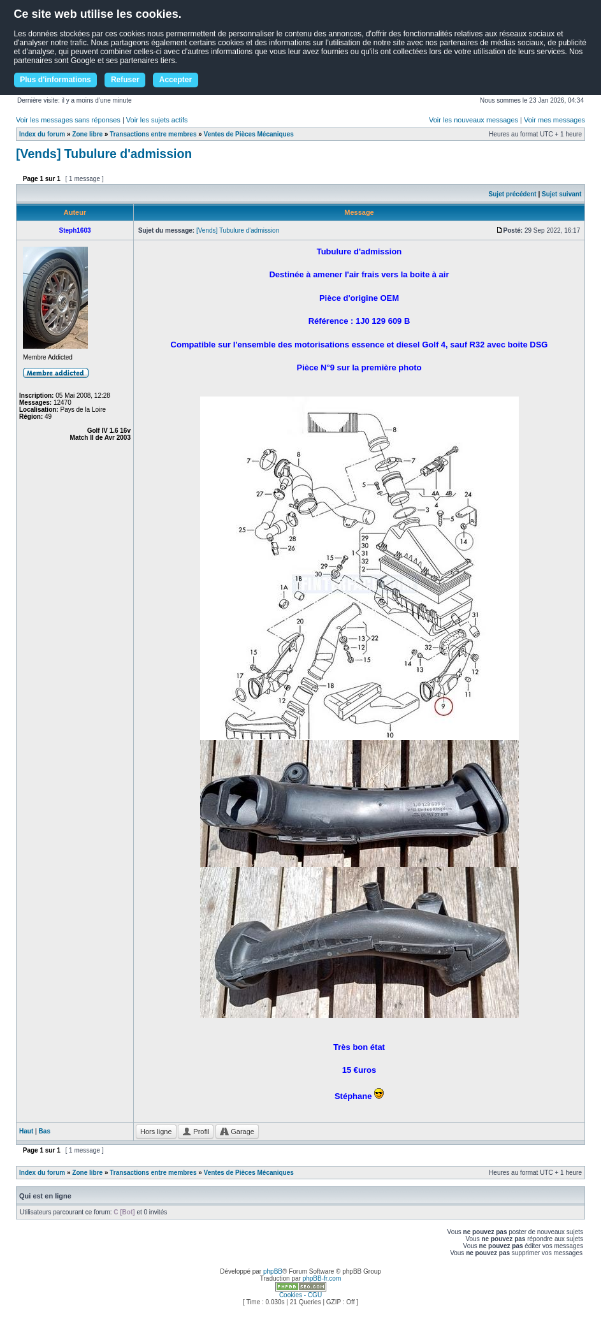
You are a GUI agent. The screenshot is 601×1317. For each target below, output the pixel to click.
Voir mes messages (554, 120)
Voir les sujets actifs (157, 120)
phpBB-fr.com (322, 1278)
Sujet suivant (561, 194)
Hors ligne (156, 1131)
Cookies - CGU (300, 1295)
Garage (237, 1131)
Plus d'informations (55, 79)
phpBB (272, 1271)
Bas (44, 1131)
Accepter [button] (175, 79)
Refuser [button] (125, 79)
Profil (195, 1131)
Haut (26, 1131)
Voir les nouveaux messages (473, 120)
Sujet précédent (513, 194)
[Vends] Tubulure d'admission (104, 154)
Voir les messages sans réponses (68, 120)
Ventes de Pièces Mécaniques (249, 134)
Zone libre (87, 134)
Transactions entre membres (153, 134)
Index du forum (42, 134)
